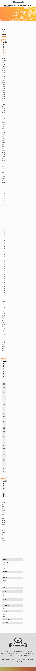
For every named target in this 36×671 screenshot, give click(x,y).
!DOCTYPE (6, 562)
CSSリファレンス (13, 5)
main (4, 594)
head (4, 566)
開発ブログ (30, 5)
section (4, 582)
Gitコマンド (20, 5)
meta (4, 574)
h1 (3, 585)
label (4, 614)
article (4, 580)
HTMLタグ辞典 (7, 5)
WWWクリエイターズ (7, 651)
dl (3, 602)
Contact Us (28, 668)
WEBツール (25, 5)
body (4, 569)
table (4, 608)
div (3, 596)
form (4, 616)
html (4, 564)
